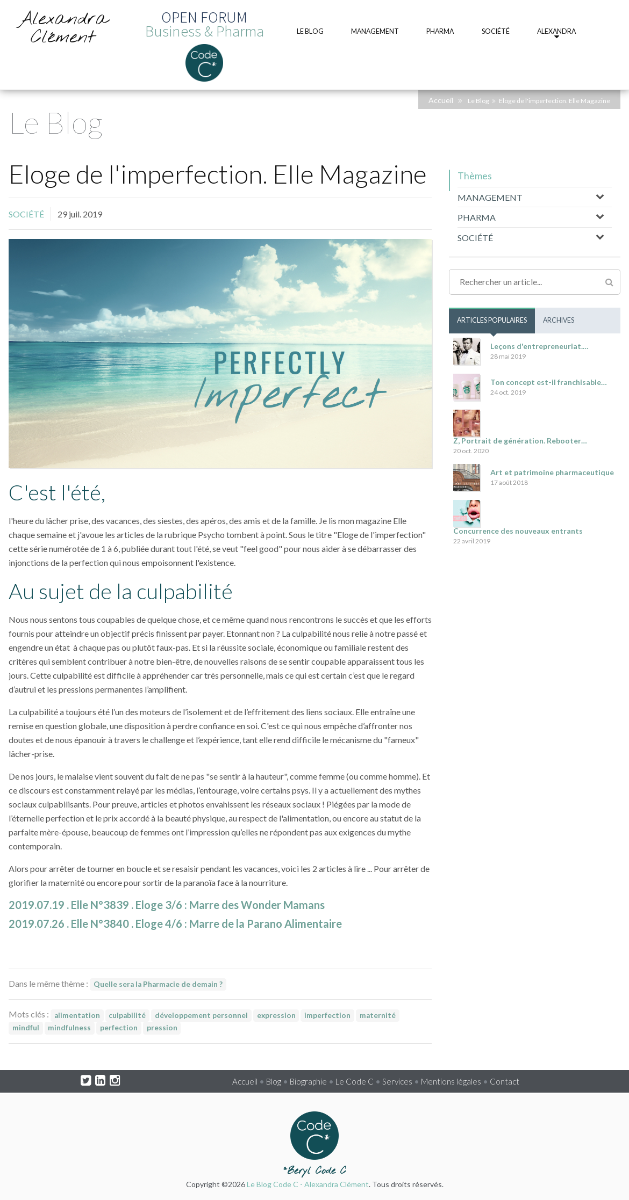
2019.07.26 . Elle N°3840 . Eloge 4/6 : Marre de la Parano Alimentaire (175, 923)
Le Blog (478, 101)
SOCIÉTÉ (26, 214)
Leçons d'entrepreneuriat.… (539, 346)
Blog (273, 1081)
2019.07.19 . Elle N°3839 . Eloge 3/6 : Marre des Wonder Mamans (167, 904)
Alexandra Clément (63, 28)
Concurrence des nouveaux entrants (518, 530)
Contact (504, 1081)
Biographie (308, 1081)
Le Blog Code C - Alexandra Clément (308, 1184)
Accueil (440, 100)
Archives (558, 320)
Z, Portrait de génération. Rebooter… (520, 440)
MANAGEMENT (490, 197)
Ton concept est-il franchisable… (548, 382)
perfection (119, 1027)
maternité (378, 1015)
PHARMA (477, 217)
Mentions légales (451, 1081)
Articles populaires (492, 320)
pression (162, 1027)
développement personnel (201, 1015)
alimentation (77, 1015)
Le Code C (354, 1081)
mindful (25, 1027)
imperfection (327, 1015)
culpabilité (127, 1015)
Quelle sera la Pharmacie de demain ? (158, 984)
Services (397, 1081)
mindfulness (69, 1027)
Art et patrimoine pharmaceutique (552, 472)
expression (276, 1015)
